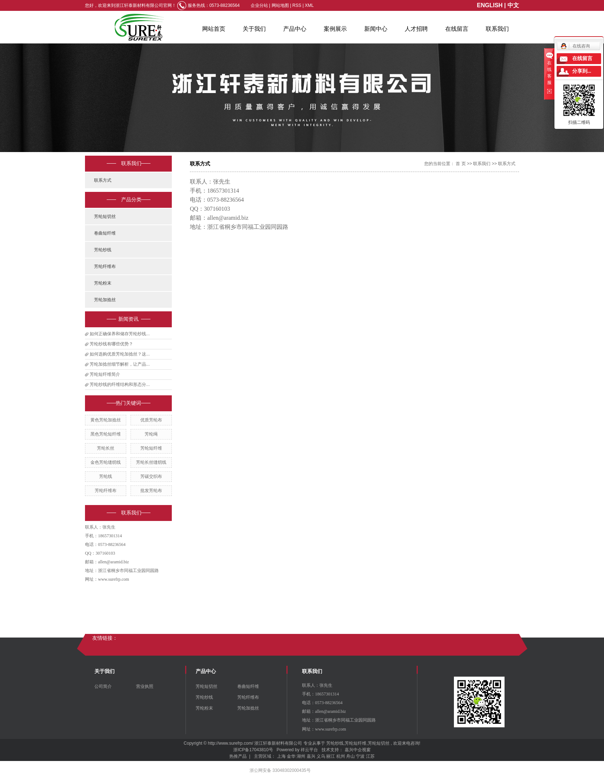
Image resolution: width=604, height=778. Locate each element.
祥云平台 (309, 749)
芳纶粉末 (102, 283)
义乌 (320, 756)
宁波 (360, 756)
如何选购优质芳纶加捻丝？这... (120, 354)
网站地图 (281, 5)
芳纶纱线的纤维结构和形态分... (120, 384)
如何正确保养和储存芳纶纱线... (120, 333)
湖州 (301, 756)
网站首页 (213, 29)
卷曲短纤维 (105, 233)
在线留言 (456, 29)
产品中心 (294, 29)
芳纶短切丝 (105, 216)
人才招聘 (416, 29)
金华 (291, 756)
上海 (281, 756)
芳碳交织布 (151, 476)
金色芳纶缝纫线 (105, 462)
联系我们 (497, 29)
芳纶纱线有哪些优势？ (111, 343)
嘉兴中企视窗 (358, 749)
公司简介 (103, 686)
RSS (296, 5)
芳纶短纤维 (151, 448)
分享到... (581, 71)
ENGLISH (490, 5)
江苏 (370, 756)
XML (309, 5)
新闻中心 (375, 29)
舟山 (350, 756)
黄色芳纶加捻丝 (105, 419)
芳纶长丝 (105, 448)
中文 (513, 5)
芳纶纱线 (102, 249)
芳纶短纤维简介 (105, 374)
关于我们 (254, 29)
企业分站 (259, 5)
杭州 (340, 756)
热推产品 (238, 756)
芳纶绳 (151, 434)
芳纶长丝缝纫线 (151, 462)
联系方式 (102, 180)
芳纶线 (105, 476)
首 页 (460, 163)
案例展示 (335, 29)
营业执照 (144, 686)
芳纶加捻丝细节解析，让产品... (120, 364)
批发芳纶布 (151, 490)
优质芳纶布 (151, 419)
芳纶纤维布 (105, 266)
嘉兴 (311, 756)
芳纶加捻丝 (105, 299)
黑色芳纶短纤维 (105, 434)
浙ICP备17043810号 (253, 749)
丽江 (330, 756)
